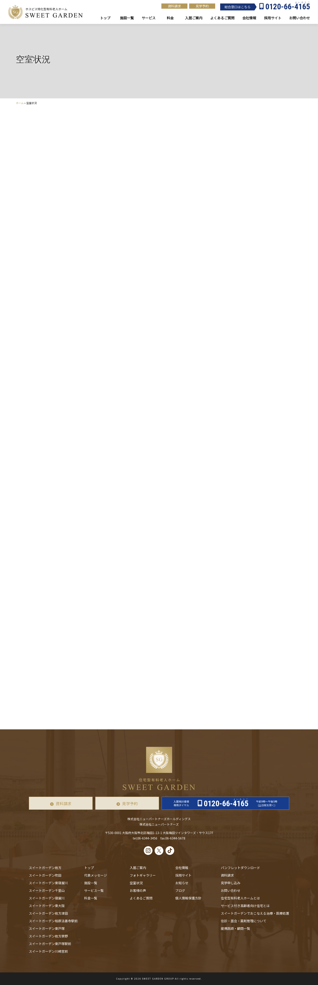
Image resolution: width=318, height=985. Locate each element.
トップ (105, 18)
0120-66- (287, 6)
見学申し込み (230, 883)
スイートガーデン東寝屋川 (48, 883)
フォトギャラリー (143, 875)
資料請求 (174, 6)
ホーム (20, 103)
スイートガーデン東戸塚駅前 (50, 943)
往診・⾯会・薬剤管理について (243, 921)
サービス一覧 (94, 890)
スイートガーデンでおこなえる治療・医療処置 (255, 913)
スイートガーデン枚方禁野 (48, 936)
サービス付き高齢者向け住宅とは (245, 905)
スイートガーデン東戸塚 (47, 928)
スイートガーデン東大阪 (47, 905)
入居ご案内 (138, 867)
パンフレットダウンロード (240, 867)
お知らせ (181, 883)
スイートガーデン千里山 (47, 890)
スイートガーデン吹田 (45, 875)
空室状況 (136, 883)
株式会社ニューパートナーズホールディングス (159, 819)
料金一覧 (90, 898)
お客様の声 (138, 890)
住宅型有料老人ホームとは (240, 898)
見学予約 (202, 6)
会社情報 (249, 18)
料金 (170, 18)
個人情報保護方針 (188, 898)
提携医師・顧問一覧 (235, 928)
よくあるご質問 (141, 898)
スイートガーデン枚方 (45, 867)
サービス (149, 18)
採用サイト (272, 18)
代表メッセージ (95, 875)
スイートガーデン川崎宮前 (48, 951)
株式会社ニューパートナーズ (159, 824)
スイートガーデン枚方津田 (48, 913)
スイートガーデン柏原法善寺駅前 (53, 921)
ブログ (180, 890)
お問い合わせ (230, 890)
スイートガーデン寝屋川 (47, 898)
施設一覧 (127, 18)
